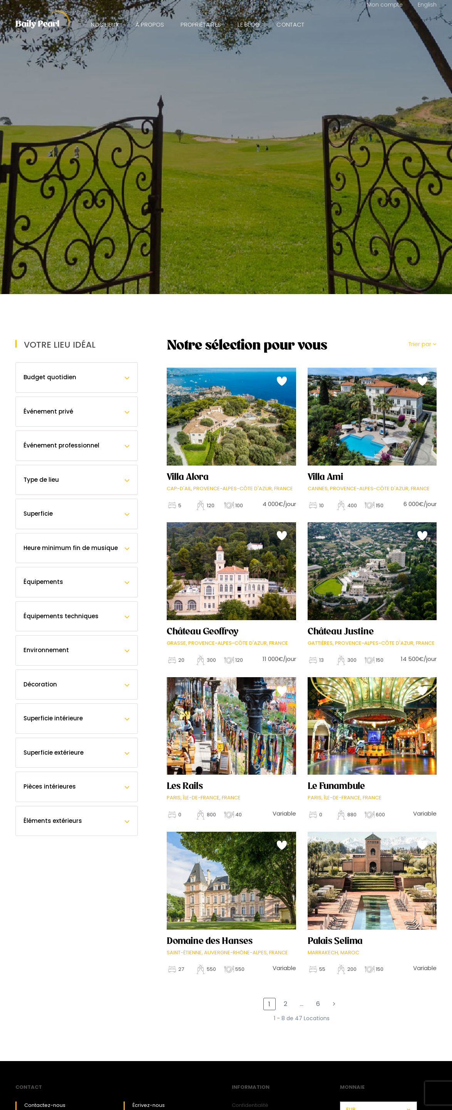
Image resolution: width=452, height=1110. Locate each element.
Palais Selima (335, 941)
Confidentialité (250, 1105)
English (427, 4)
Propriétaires (201, 24)
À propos (150, 24)
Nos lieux (105, 24)
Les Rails (185, 786)
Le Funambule (336, 786)
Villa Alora (188, 477)
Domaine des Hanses (210, 941)
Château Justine (341, 631)
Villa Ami (325, 477)
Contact (290, 24)
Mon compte (385, 4)
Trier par (422, 344)
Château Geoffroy (202, 631)
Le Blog (249, 24)
